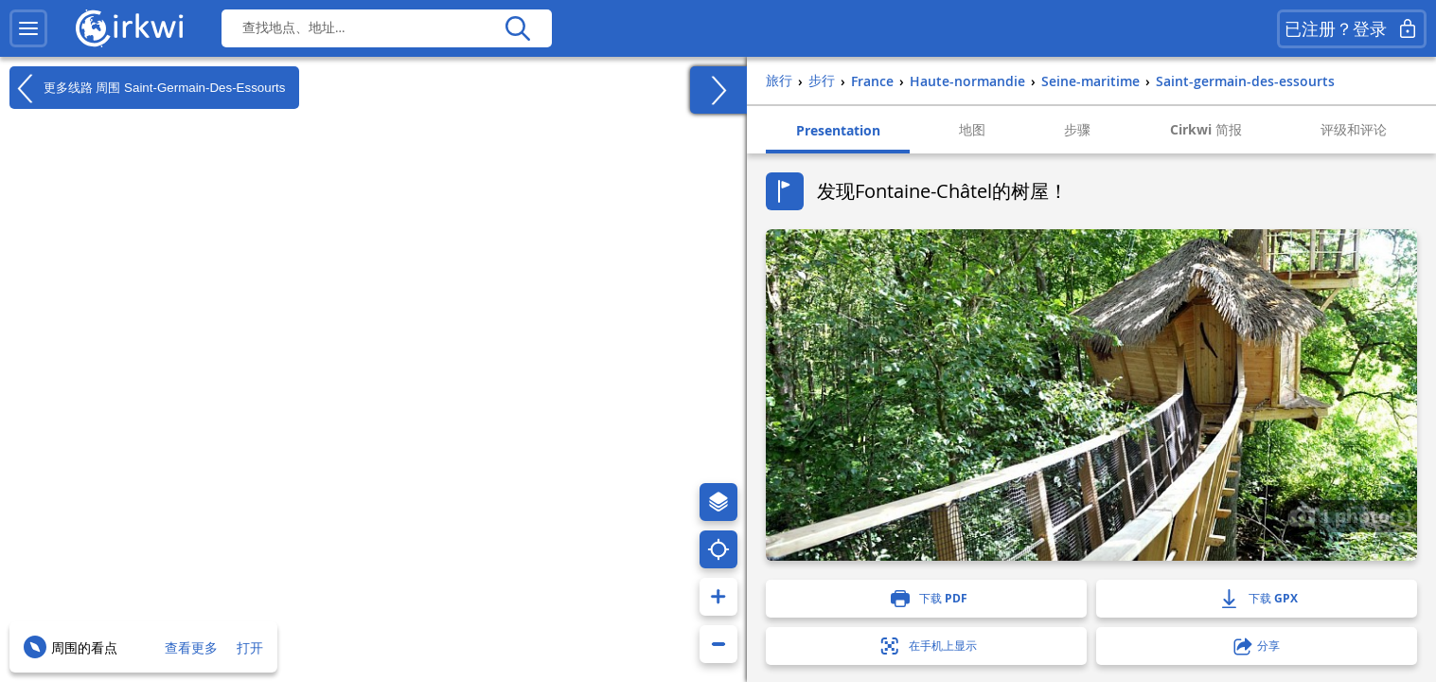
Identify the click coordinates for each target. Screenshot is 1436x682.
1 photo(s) (1350, 515)
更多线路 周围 (147, 88)
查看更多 (191, 647)
